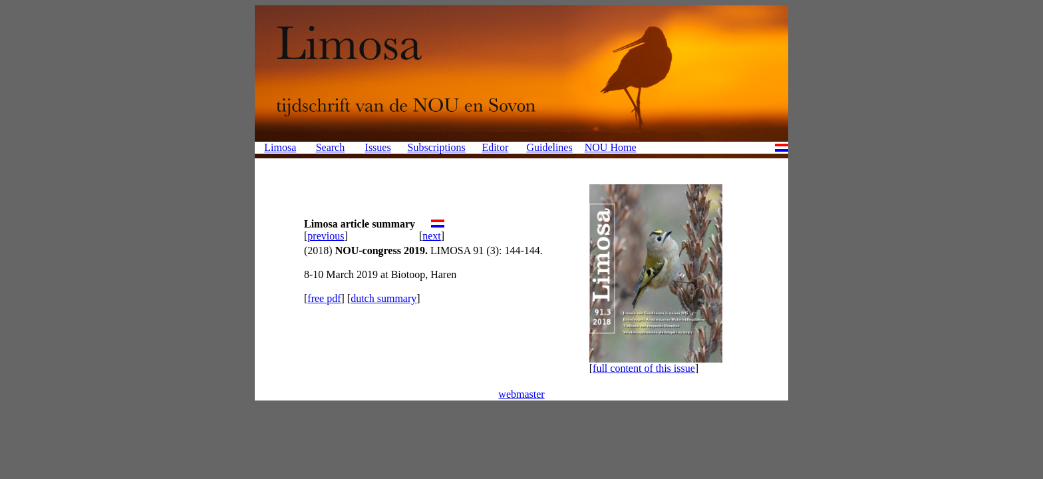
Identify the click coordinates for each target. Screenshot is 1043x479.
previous (325, 235)
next (431, 235)
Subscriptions (437, 147)
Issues (378, 147)
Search (330, 147)
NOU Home (611, 147)
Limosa (280, 147)
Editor (495, 147)
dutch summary (383, 298)
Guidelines (549, 147)
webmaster (521, 394)
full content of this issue (644, 368)
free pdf (324, 298)
